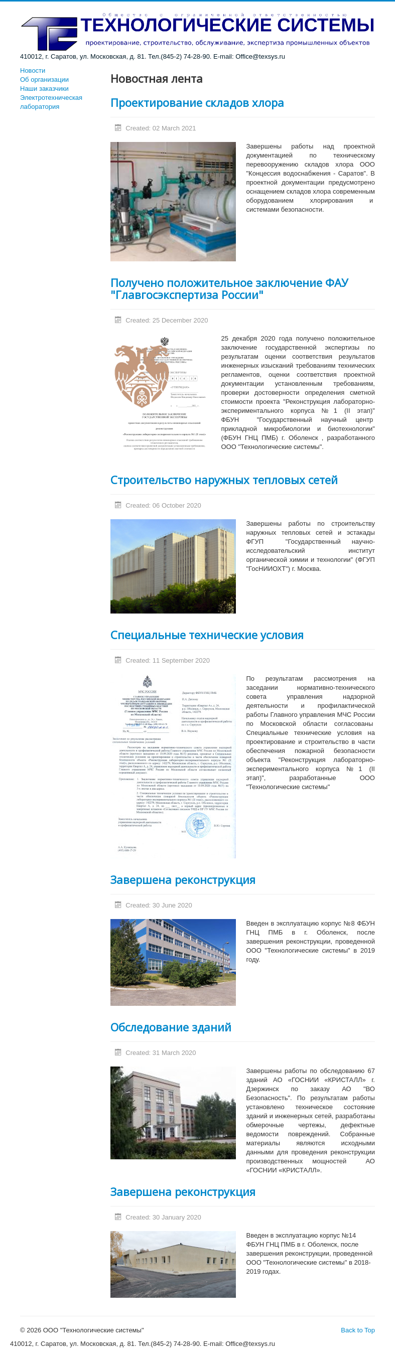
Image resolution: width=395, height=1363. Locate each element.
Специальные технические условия (207, 634)
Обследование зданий (170, 1026)
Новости (32, 70)
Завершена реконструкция (182, 879)
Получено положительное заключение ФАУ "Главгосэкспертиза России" (229, 288)
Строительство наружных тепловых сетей (224, 479)
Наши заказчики (44, 88)
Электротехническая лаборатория (51, 102)
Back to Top (358, 1330)
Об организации (44, 79)
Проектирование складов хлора (197, 102)
